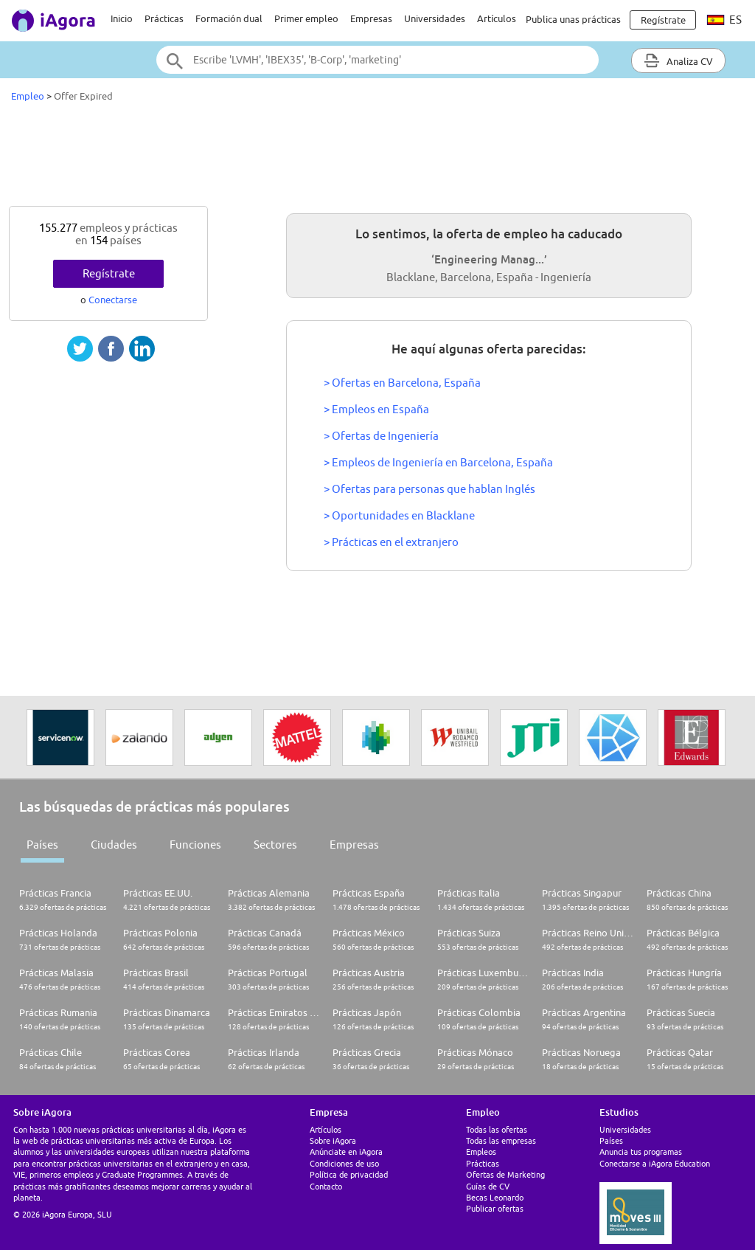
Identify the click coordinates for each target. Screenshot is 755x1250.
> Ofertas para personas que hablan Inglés (429, 489)
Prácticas (164, 18)
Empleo (27, 96)
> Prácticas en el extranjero (391, 542)
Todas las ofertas (496, 1129)
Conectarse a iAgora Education (654, 1163)
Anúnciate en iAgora (346, 1151)
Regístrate (109, 273)
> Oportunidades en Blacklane (399, 515)
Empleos (481, 1151)
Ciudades (114, 844)
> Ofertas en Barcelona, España (402, 382)
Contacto (326, 1186)
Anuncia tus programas (640, 1151)
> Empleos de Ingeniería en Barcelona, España (438, 462)
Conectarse (112, 299)
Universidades (434, 18)
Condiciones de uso (344, 1163)
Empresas (371, 18)
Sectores (275, 844)
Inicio (122, 18)
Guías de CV (487, 1186)
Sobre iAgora (333, 1140)
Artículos (496, 18)
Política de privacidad (349, 1174)
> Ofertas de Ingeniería (381, 435)
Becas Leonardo (494, 1197)
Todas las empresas (501, 1140)
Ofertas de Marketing (505, 1174)
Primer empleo (306, 18)
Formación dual (228, 18)
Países (42, 844)
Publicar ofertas (494, 1208)
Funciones (195, 844)
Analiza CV (678, 60)
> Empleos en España (376, 409)
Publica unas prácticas (573, 19)
